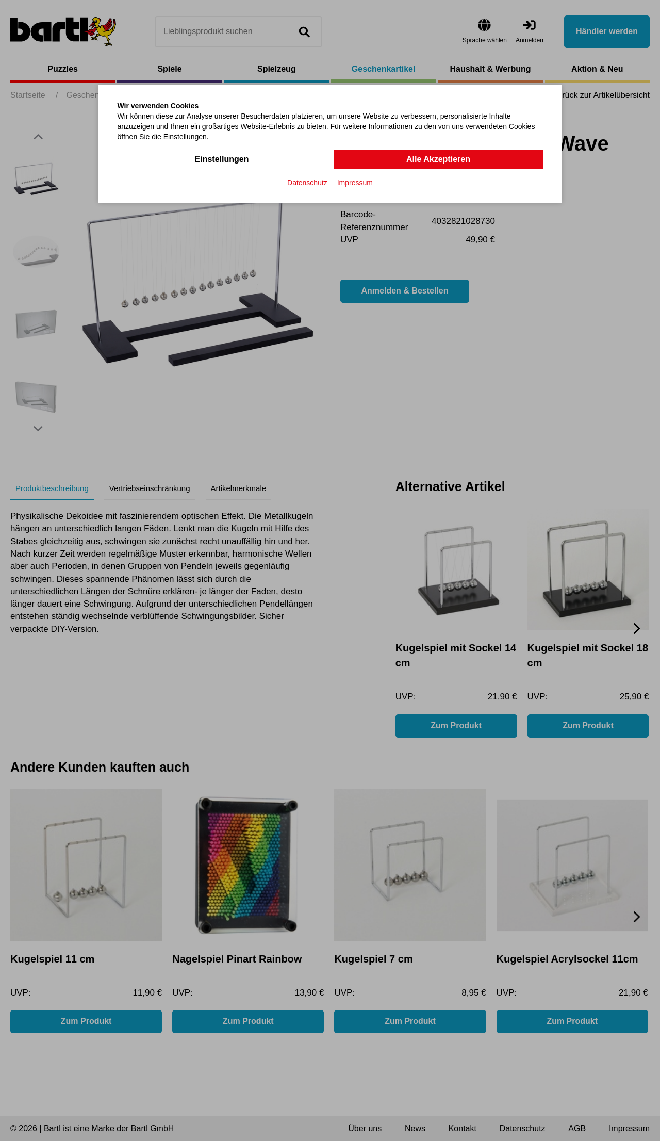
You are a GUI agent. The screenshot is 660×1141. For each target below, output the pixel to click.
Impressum (355, 182)
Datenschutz (307, 182)
